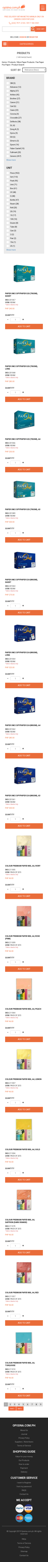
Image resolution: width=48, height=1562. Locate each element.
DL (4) (12, 125)
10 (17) (13, 215)
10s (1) (13, 242)
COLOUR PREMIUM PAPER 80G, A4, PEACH (23, 1009)
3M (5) (12, 83)
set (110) (14, 177)
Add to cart (24, 326)
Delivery (24, 1472)
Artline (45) (14, 95)
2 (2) (12, 234)
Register (33, 37)
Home (4, 62)
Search (33, 29)
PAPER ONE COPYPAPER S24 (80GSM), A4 (22, 725)
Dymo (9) (14, 133)
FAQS (24, 1490)
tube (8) (13, 227)
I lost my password (24, 1486)
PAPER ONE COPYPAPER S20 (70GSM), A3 (22, 509)
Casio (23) (14, 110)
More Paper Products (25, 62)
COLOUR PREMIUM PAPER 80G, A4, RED (22, 1293)
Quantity (9, 315)
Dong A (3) (14, 129)
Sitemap (24, 1551)
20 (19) (13, 211)
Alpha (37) (14, 91)
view (26, 261)
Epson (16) (14, 145)
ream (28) (14, 204)
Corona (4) (14, 114)
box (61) (13, 188)
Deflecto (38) (15, 122)
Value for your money (24, 1457)
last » (20, 1409)
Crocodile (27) (16, 118)
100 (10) (13, 219)
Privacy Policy (24, 1438)
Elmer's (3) (14, 141)
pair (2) (13, 238)
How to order (24, 1464)
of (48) (13, 192)
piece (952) (14, 173)
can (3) (13, 231)
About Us (24, 1430)
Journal (24, 1434)
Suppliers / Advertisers (24, 1442)
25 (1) (12, 246)
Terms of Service (24, 1446)
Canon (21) (14, 102)
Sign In (23, 37)
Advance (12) (15, 87)
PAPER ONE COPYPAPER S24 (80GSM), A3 (22, 796)
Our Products (24, 1460)
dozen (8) (14, 223)
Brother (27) (15, 99)
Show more (11, 160)
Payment (24, 1468)
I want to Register (24, 1483)
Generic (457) (15, 156)
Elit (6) (12, 137)
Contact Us (24, 1494)
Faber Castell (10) (17, 148)
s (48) (12, 196)
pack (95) (14, 181)
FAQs (24, 1539)
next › (12, 1409)
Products (12, 62)
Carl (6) (13, 106)
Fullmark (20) (15, 152)
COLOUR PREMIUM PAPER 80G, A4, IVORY (22, 866)
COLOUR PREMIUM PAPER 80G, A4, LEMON (23, 1079)
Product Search (18, 65)
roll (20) (13, 208)
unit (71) (13, 185)
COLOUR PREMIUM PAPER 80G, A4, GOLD (22, 1149)
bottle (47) (14, 200)
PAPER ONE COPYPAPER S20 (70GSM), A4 (22, 439)
